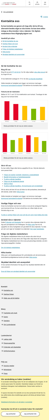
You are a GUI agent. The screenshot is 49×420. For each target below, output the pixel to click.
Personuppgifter (9, 343)
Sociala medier (9, 366)
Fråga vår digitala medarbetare (13, 49)
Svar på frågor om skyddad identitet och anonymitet (18, 271)
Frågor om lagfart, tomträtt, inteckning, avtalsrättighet (21, 175)
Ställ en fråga (8, 184)
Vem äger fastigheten (37, 229)
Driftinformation (9, 351)
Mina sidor (31, 224)
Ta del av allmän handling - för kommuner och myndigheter (23, 186)
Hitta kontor (6, 52)
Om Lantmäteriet (8, 12)
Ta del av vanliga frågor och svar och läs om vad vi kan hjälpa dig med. (24, 215)
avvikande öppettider (35, 79)
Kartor (6, 317)
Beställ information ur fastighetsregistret (17, 177)
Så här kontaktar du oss (10, 41)
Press (6, 373)
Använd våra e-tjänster (10, 46)
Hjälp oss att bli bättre (11, 298)
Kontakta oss (8, 290)
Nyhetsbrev (7, 370)
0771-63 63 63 (16, 72)
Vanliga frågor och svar (10, 44)
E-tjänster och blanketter (13, 222)
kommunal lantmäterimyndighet (11, 85)
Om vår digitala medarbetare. (10, 247)
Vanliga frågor (9, 294)
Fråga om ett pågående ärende (14, 181)
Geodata (7, 321)
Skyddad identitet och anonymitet (13, 54)
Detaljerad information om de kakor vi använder (16, 402)
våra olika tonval (39, 72)
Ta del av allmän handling (12, 179)
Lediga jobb (8, 339)
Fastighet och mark (10, 313)
